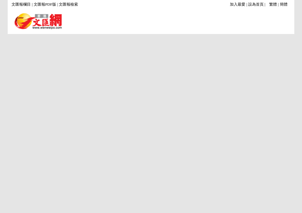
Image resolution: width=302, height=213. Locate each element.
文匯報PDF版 (45, 4)
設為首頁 (256, 4)
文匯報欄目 (21, 4)
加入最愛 (237, 4)
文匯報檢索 (68, 4)
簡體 (284, 4)
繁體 (273, 4)
